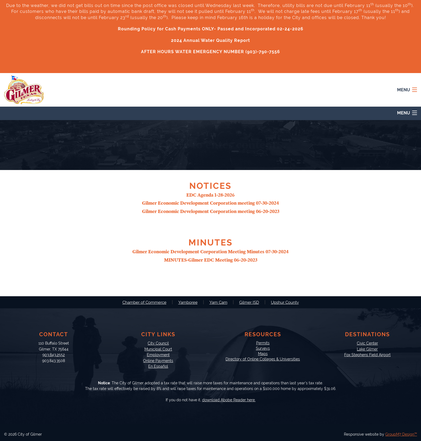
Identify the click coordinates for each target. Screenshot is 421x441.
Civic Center (367, 343)
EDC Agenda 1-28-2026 (210, 195)
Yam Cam (218, 302)
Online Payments (158, 360)
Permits (263, 343)
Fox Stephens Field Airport (367, 354)
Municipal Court (158, 349)
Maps (263, 353)
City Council (158, 343)
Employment (158, 354)
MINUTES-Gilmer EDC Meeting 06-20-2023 (210, 260)
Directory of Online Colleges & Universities (263, 359)
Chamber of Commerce (144, 302)
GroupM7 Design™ (401, 434)
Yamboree (188, 302)
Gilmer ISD (249, 302)
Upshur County (285, 302)
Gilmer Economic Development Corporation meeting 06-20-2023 (210, 211)
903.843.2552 (53, 354)
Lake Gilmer (367, 349)
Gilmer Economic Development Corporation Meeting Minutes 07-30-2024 (210, 251)
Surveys (263, 348)
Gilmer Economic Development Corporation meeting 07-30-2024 (210, 203)
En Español (158, 366)
